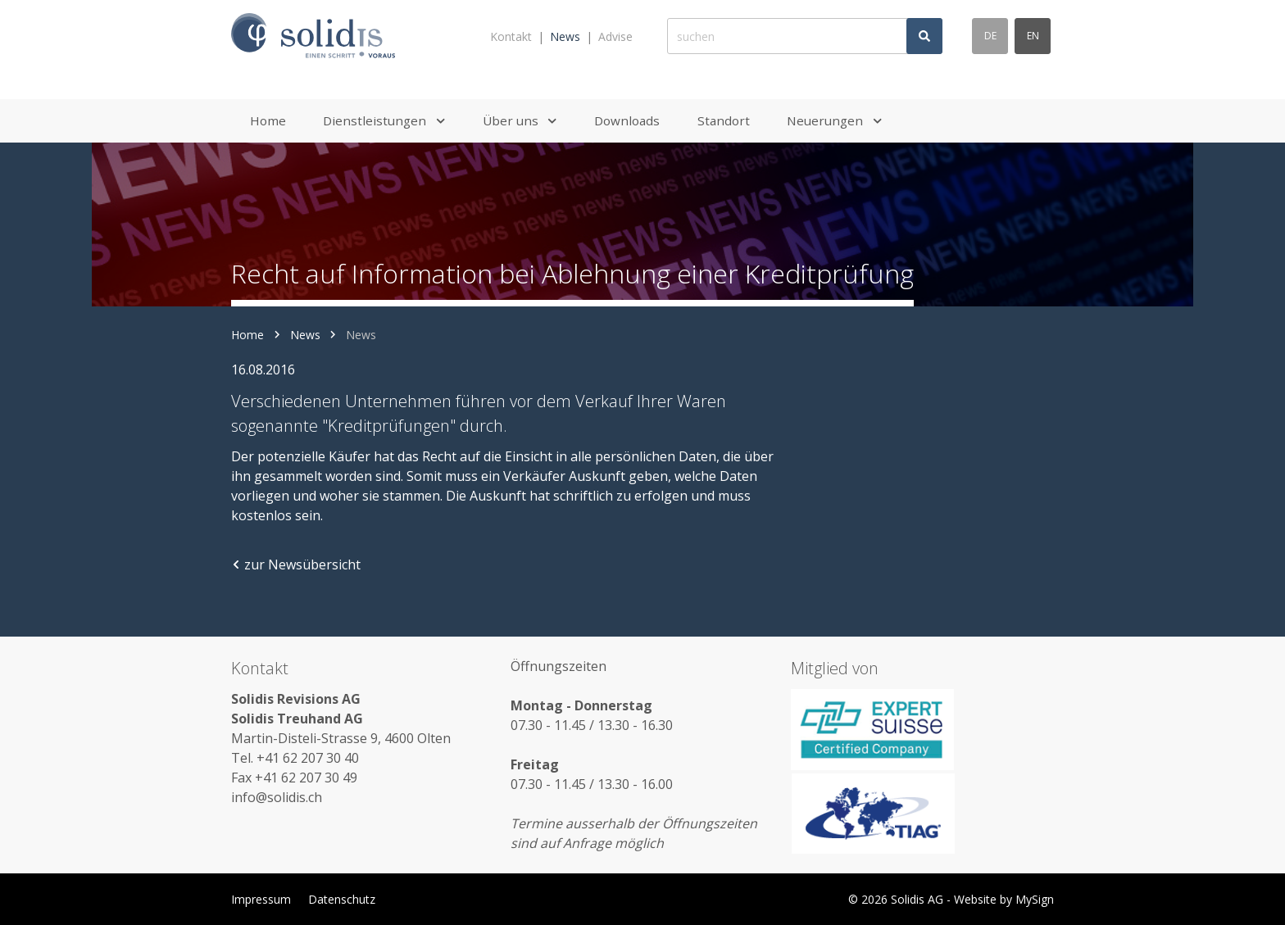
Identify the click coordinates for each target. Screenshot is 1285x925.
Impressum (261, 899)
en (1033, 36)
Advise (615, 36)
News (565, 36)
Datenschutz (341, 899)
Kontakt (511, 36)
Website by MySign (1004, 899)
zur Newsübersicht (296, 564)
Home (247, 334)
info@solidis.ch (276, 797)
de (990, 36)
